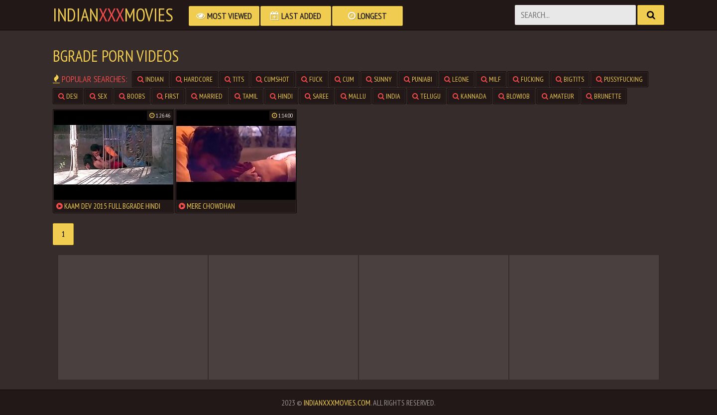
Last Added (295, 15)
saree (317, 96)
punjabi (418, 79)
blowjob (514, 96)
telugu (426, 96)
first (168, 96)
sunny (379, 79)
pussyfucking (619, 79)
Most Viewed (224, 15)
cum (344, 79)
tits (234, 79)
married (207, 96)
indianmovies (113, 15)
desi (68, 96)
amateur (558, 96)
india (389, 96)
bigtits (570, 79)
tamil (246, 96)
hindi (281, 96)
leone (456, 79)
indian (150, 79)
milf (491, 79)
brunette (603, 96)
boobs (132, 96)
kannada (469, 96)
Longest (367, 15)
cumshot (272, 79)
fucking (528, 79)
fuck (312, 79)
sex (98, 96)
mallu (353, 96)
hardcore (194, 79)
